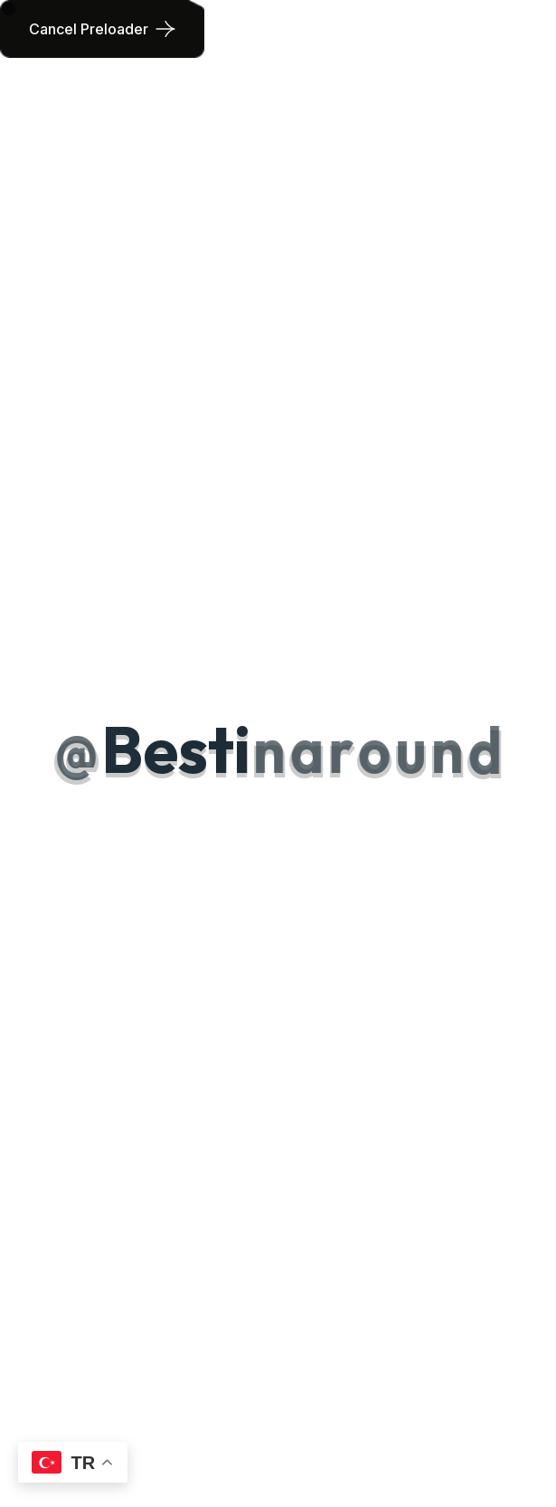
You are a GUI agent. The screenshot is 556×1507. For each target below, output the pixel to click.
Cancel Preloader (88, 29)
